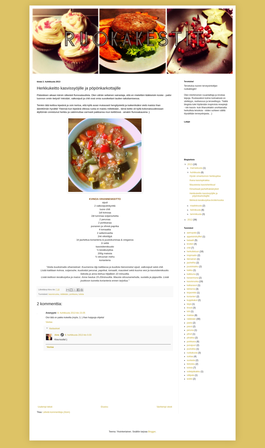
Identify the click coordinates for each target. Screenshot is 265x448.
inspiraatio (192, 255)
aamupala (192, 232)
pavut (189, 326)
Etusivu (104, 407)
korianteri (191, 296)
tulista (81, 294)
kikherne (191, 289)
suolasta (191, 360)
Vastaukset (54, 328)
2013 (190, 164)
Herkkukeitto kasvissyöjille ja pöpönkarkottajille (204, 194)
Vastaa (49, 322)
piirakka (190, 337)
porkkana (73, 294)
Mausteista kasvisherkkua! (202, 184)
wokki (189, 379)
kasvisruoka (54, 294)
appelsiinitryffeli (194, 236)
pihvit (189, 334)
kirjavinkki (191, 292)
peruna (190, 330)
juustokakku (192, 266)
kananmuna (192, 277)
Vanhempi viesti (164, 407)
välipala (190, 375)
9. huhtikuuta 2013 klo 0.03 (78, 335)
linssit (189, 307)
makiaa (190, 315)
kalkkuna (191, 274)
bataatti (190, 240)
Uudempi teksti (45, 407)
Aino (56, 335)
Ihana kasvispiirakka (199, 180)
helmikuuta (195, 210)
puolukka (191, 349)
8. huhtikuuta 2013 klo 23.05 (71, 313)
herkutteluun (193, 251)
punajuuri (191, 345)
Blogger (152, 431)
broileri (190, 244)
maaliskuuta (196, 205)
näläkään (64, 294)
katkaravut (192, 285)
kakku (189, 270)
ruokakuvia (192, 352)
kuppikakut (192, 300)
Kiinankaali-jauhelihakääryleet (204, 189)
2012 (190, 219)
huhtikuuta (195, 172)
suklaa (190, 356)
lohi (188, 311)
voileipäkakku (193, 371)
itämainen (191, 259)
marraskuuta (196, 168)
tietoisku (191, 364)
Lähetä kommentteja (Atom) (56, 412)
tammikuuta (196, 214)
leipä (189, 304)
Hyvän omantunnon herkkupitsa (205, 176)
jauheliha (191, 262)
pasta (189, 323)
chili (189, 248)
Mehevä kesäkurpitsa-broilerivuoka (207, 200)
